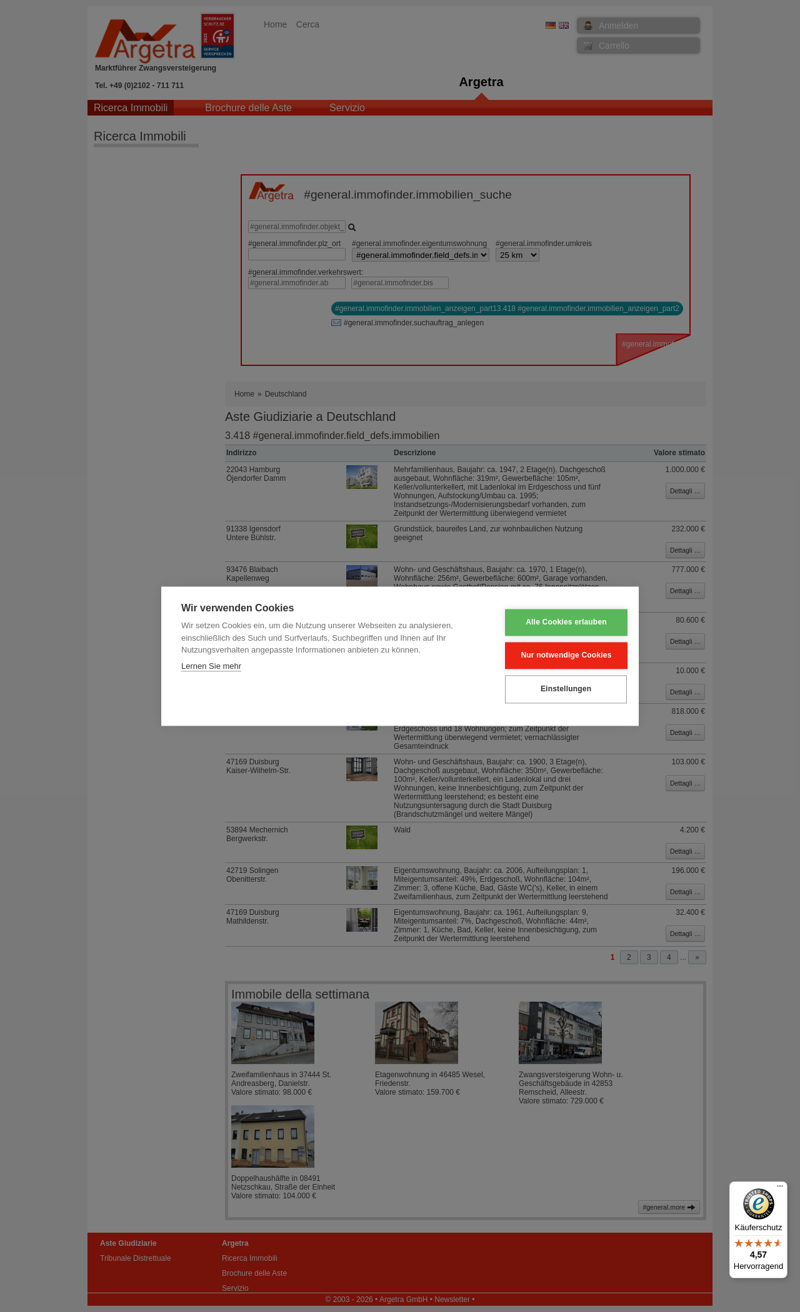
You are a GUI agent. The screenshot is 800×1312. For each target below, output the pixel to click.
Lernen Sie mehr (211, 666)
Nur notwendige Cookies (557, 655)
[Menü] (780, 1188)
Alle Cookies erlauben (557, 622)
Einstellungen (556, 689)
